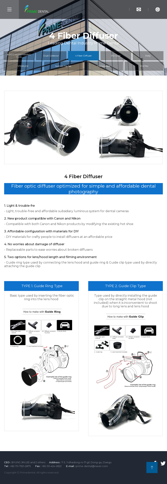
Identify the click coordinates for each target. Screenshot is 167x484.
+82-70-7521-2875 (20, 466)
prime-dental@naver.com (92, 466)
